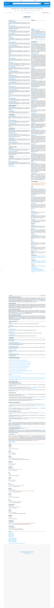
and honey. (39, 34)
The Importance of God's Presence (14, 353)
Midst (34, 257)
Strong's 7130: (11, 491)
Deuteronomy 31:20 (30, 387)
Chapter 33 (10, 12)
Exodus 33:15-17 (33, 211)
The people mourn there (35, 268)
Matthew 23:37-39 (33, 135)
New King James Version (12, 42)
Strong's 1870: (11, 529)
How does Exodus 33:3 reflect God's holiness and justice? (17, 369)
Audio (22, 18)
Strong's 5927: (11, 486)
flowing (33, 34)
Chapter (44, 295)
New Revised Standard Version (13, 142)
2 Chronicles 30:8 (42, 405)
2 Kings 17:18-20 (33, 113)
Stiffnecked (42, 257)
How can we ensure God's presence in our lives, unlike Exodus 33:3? (19, 366)
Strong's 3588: (11, 475)
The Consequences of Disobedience (14, 342)
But (41, 34)
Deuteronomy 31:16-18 (34, 53)
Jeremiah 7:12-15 (33, 88)
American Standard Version (12, 75)
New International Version (12, 21)
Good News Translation (12, 86)
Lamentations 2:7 (33, 129)
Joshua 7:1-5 (32, 400)
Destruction (39, 256)
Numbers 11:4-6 (38, 408)
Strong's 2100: (11, 459)
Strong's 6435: (11, 518)
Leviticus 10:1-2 (20, 416)
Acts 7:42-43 (33, 153)
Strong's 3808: (11, 481)
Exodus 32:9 (33, 225)
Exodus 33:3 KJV (11, 536)
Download (43, 39)
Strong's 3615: (11, 524)
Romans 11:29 (15, 390)
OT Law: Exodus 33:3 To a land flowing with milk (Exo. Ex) (17, 543)
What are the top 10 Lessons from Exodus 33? (16, 372)
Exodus (7, 12)
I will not (43, 34)
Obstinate (38, 257)
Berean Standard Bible (12, 33)
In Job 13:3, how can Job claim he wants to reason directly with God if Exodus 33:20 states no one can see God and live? (27, 377)
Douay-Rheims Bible (12, 129)
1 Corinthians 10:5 (25, 418)
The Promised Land (12, 329)
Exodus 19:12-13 (15, 416)
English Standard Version (12, 30)
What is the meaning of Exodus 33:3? (14, 358)
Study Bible (10, 295)
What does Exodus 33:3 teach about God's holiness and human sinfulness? (20, 363)
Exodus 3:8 (32, 188)
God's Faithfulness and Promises (13, 346)
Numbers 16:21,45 (33, 250)
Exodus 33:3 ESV (11, 534)
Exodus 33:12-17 (17, 317)
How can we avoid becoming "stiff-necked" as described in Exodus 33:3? (20, 361)
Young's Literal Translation (12, 120)
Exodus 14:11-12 (24, 408)
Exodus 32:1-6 (11, 409)
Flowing (44, 256)
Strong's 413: (11, 448)
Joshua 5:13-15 (42, 399)
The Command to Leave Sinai (35, 30)
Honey (32, 257)
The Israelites (11, 325)
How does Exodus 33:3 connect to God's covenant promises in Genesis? (20, 364)
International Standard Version (13, 89)
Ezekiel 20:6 (35, 387)
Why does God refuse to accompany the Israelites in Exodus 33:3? (19, 367)
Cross (25, 18)
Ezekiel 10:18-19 (33, 99)
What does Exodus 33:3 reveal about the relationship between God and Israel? (20, 370)
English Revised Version (12, 78)
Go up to (43, 33)
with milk (36, 34)
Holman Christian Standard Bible (13, 71)
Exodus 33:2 (26, 394)
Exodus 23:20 (22, 395)
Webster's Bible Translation (13, 101)
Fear (42, 256)
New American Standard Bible (13, 45)
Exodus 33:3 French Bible (12, 540)
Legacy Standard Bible (12, 58)
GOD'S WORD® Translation (12, 82)
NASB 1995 (10, 49)
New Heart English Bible (12, 98)
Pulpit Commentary (11, 434)
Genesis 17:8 (33, 388)
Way (34, 258)
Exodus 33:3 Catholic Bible (12, 541)
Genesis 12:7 (34, 300)
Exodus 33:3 (10, 422)
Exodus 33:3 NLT (11, 533)
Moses (10, 322)
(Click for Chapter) (13, 20)
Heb (31, 18)
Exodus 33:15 (39, 396)
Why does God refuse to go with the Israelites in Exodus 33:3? (18, 360)
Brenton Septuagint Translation (13, 161)
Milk (36, 257)
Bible (5, 12)
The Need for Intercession (12, 350)
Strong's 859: (11, 502)
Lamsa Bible (10, 148)
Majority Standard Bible (12, 106)
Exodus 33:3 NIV (11, 532)
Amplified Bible (11, 62)
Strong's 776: (11, 454)
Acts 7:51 (10, 406)
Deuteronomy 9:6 (21, 312)
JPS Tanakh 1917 (11, 157)
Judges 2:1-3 (33, 68)
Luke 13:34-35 (33, 144)
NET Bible (10, 94)
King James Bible (11, 37)
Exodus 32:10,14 (33, 214)
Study (27, 18)
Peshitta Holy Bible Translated (13, 151)
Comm (29, 18)
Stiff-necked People (12, 334)
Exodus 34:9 (33, 228)
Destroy (35, 256)
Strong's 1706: (11, 470)
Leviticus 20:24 (33, 203)
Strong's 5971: (11, 513)
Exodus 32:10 (33, 246)
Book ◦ (42, 295)
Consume (32, 256)
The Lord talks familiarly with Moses (37, 270)
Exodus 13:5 (33, 196)
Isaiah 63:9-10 (33, 80)
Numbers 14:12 (33, 219)
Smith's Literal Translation (12, 123)
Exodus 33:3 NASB (11, 535)
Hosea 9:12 (32, 108)
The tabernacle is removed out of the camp (38, 269)
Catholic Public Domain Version (13, 133)
